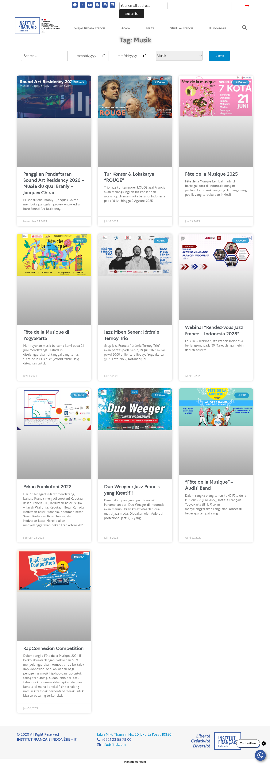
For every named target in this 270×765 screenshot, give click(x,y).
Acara (125, 28)
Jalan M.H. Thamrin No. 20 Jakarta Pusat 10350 (134, 735)
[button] (244, 27)
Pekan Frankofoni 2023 (47, 486)
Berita (150, 28)
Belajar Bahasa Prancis (89, 28)
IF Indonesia (217, 28)
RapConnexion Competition (53, 648)
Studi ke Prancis (181, 28)
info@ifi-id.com (114, 745)
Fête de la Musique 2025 (211, 174)
